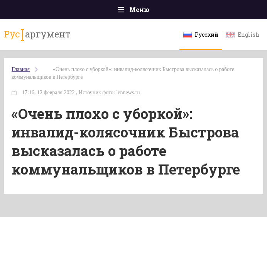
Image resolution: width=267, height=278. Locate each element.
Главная (21, 69)
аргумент (37, 34)
